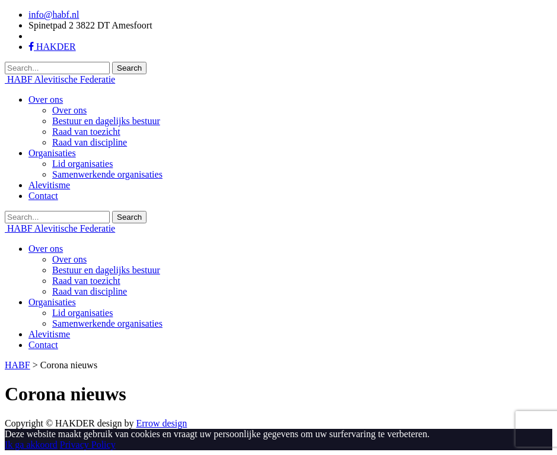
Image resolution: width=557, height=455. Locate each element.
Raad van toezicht (86, 132)
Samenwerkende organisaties (107, 174)
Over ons (45, 99)
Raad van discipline (89, 142)
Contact (43, 196)
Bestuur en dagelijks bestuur (106, 121)
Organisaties (52, 153)
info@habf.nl (53, 15)
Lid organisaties (82, 164)
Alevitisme (49, 185)
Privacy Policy (88, 445)
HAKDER (52, 47)
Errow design (161, 423)
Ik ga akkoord (31, 445)
